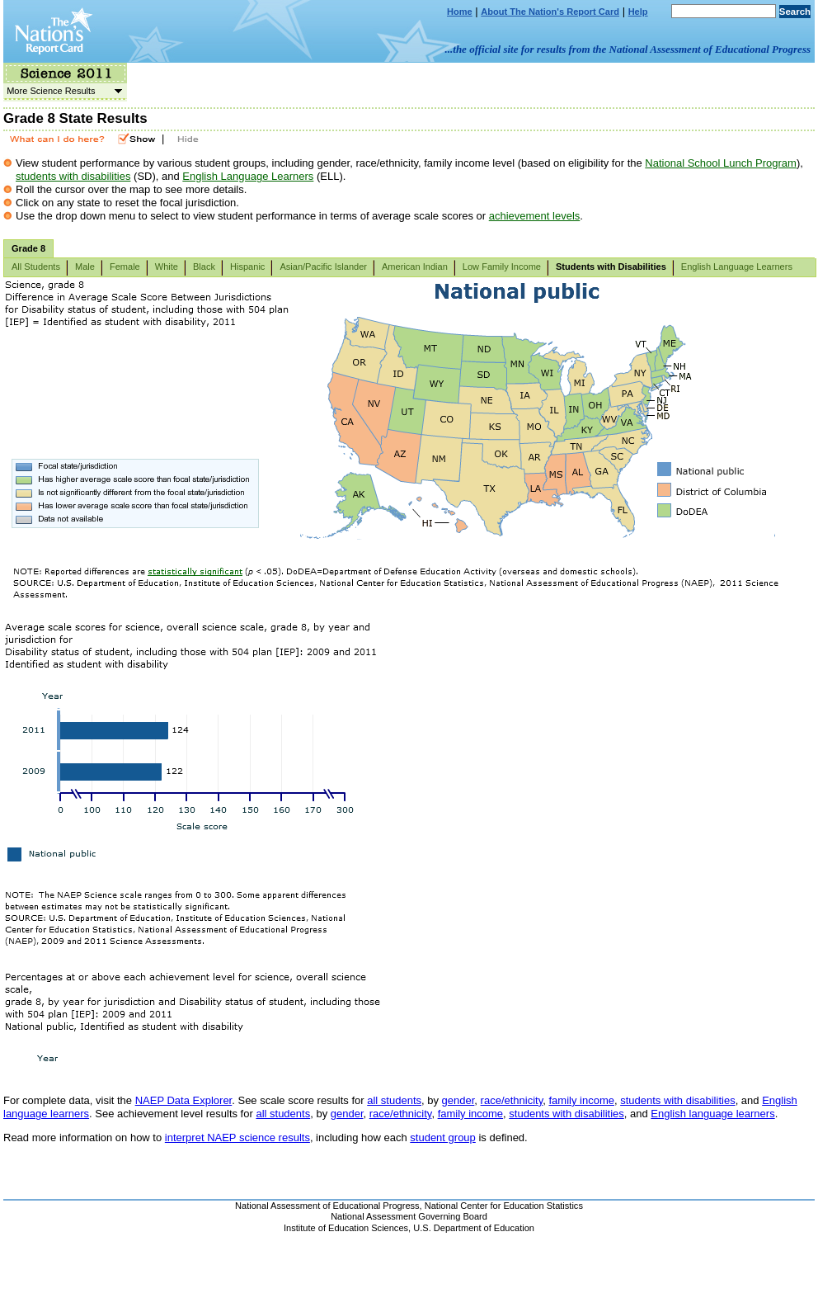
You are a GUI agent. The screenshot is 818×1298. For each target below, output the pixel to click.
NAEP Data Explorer (184, 1100)
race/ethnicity (512, 1100)
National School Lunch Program (721, 163)
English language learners (712, 1113)
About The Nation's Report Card (550, 12)
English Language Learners (247, 176)
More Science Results (62, 91)
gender (458, 1100)
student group (443, 1137)
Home (459, 12)
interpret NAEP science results (237, 1137)
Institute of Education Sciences (346, 1228)
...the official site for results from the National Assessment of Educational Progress (628, 49)
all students (394, 1100)
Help (638, 12)
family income (581, 1100)
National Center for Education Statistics (504, 1206)
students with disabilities (73, 176)
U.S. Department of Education (473, 1228)
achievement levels (535, 216)
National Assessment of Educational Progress (327, 1206)
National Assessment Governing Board (409, 1216)
